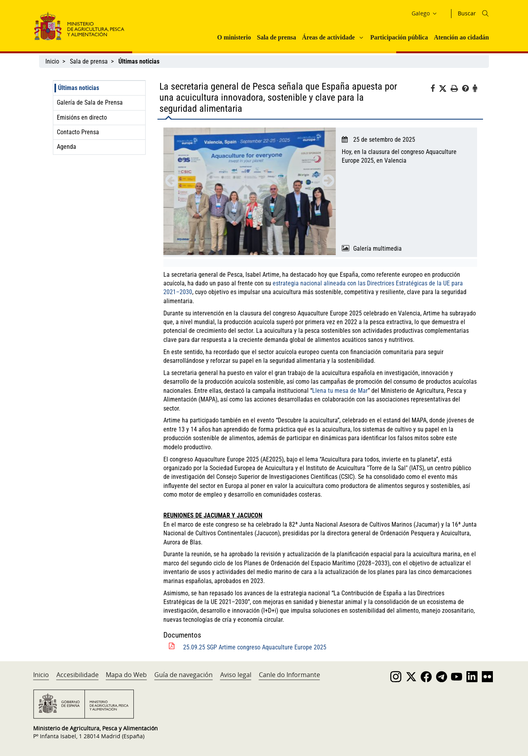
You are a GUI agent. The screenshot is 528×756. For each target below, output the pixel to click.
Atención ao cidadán (461, 37)
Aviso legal (235, 674)
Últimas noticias (78, 88)
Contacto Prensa (78, 132)
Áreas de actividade (328, 37)
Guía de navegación (183, 674)
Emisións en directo (82, 117)
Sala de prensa (276, 37)
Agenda (66, 146)
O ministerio (234, 37)
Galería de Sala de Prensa (90, 102)
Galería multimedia (377, 248)
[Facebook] (435, 89)
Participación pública (399, 37)
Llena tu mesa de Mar (340, 390)
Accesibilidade (77, 674)
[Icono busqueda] (485, 13)
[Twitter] (445, 89)
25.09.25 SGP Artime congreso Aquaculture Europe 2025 (254, 647)
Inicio (52, 61)
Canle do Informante (289, 674)
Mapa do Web (126, 674)
